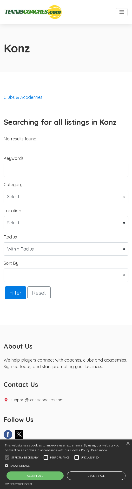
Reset (39, 292)
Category (13, 184)
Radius (10, 237)
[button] (7, 457)
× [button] (128, 443)
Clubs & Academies (23, 97)
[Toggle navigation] (122, 12)
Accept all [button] (35, 475)
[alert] (66, 464)
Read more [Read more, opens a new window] (99, 450)
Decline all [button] (96, 475)
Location (12, 210)
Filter (15, 292)
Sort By (11, 263)
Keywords (14, 158)
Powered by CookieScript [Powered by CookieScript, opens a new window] (18, 484)
